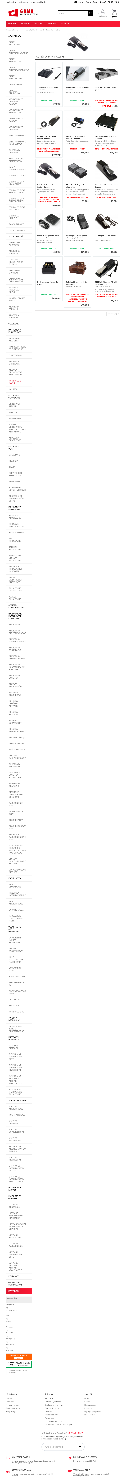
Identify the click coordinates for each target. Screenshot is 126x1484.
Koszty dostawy (51, 1415)
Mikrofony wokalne (14, 677)
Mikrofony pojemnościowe (17, 657)
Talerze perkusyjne (15, 548)
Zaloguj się (11, 2)
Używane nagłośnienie (15, 1244)
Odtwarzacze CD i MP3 (17, 992)
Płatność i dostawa (52, 1408)
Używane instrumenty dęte (15, 1254)
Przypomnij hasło (38, 2)
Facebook (65, 24)
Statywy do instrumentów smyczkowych (16, 1179)
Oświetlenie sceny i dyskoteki (14, 929)
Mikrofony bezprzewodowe (17, 632)
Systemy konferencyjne (16, 606)
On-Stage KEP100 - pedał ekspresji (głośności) (76, 237)
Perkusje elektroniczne (16, 525)
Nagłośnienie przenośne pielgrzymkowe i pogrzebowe (17, 849)
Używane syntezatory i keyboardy (16, 1215)
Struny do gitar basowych (17, 208)
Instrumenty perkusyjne (14, 508)
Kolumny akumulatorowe (17, 730)
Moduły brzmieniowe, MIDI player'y (15, 372)
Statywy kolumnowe (15, 1139)
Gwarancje (49, 1412)
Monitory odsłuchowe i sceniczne (16, 794)
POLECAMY (13, 1276)
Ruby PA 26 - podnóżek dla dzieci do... (76, 283)
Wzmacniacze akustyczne (16, 111)
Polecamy (39, 24)
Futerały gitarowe (13, 1047)
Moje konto (11, 1394)
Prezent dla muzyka (14, 1189)
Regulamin (49, 1398)
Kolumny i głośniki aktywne (14, 703)
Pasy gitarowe (16, 224)
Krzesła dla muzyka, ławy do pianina (17, 1148)
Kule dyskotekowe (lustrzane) (16, 959)
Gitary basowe (16, 85)
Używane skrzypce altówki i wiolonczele (15, 1266)
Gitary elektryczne (15, 77)
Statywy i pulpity (17, 1100)
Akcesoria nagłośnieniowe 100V (17, 837)
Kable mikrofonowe (16, 902)
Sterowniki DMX (17, 976)
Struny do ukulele (14, 217)
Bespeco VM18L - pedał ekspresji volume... (75, 137)
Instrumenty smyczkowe (14, 396)
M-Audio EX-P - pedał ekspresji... (75, 186)
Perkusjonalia (16, 532)
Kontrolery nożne (15, 382)
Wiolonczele (15, 412)
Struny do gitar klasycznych (17, 183)
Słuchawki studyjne (14, 271)
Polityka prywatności (53, 1402)
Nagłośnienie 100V (15, 804)
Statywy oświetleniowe (16, 1130)
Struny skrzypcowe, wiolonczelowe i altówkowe (17, 428)
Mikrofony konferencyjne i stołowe (17, 667)
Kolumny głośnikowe (15, 694)
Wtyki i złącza (16, 910)
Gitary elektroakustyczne (19, 69)
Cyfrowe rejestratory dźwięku (16, 261)
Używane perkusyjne (15, 1236)
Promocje (25, 24)
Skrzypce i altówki (14, 405)
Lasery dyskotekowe (16, 950)
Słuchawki (13, 324)
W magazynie (12, 1310)
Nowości (12, 24)
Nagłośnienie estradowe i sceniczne (15, 616)
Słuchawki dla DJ (16, 984)
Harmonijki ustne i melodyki (17, 488)
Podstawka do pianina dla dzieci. (47, 283)
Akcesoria (14, 1006)
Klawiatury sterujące (14, 362)
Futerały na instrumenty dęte (15, 1056)
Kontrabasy (15, 418)
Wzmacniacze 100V (16, 812)
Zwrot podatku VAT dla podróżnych (58, 1425)
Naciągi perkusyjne (15, 598)
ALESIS (9, 1333)
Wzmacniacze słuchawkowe (16, 280)
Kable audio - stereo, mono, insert (16, 918)
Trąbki (12, 467)
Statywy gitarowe (13, 1122)
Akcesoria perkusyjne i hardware (15, 568)
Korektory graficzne (14, 785)
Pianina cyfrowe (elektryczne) (17, 348)
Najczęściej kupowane (92, 1412)
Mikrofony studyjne (14, 252)
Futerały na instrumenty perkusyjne (15, 1091)
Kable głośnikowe (15, 885)
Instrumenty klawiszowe (14, 331)
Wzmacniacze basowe (16, 120)
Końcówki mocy (17, 750)
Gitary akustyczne (15, 60)
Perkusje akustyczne (15, 516)
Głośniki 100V (16, 820)
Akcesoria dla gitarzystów (16, 160)
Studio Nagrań (15, 236)
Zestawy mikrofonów (15, 685)
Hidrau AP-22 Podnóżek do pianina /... (106, 137)
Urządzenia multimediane (15, 1283)
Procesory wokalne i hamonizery (15, 775)
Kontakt (52, 24)
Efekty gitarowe (17, 136)
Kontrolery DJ (16, 1012)
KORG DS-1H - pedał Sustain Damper (45, 186)
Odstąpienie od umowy (54, 1405)
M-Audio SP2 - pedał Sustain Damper (106, 186)
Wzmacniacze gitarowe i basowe (16, 101)
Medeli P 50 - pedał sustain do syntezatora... (48, 237)
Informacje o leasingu (53, 1421)
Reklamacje (49, 1418)
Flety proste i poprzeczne (16, 474)
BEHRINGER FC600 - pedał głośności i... (105, 89)
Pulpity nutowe (17, 1115)
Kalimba (13, 389)
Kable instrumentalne (17, 168)
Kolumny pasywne (13, 713)
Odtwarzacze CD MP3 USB (17, 871)
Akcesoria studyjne (14, 316)
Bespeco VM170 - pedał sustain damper (46, 137)
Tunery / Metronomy (14, 1019)
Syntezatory (15, 355)
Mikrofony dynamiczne (15, 649)
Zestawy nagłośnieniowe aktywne (17, 861)
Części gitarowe (17, 230)
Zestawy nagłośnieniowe (17, 757)
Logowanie (10, 1398)
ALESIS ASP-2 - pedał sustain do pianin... (77, 89)
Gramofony (15, 1000)
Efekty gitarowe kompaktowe (17, 143)
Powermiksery (16, 743)
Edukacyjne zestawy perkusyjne (15, 558)
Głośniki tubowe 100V (17, 827)
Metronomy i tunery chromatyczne (16, 1028)
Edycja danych (11, 1412)
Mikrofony (14, 625)
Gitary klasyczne (14, 43)
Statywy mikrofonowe (16, 1107)
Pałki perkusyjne (15, 539)
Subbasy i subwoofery (15, 721)
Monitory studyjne (14, 308)
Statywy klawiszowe (15, 1158)
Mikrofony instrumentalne (17, 640)
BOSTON (10, 1350)
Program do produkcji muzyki (15, 289)
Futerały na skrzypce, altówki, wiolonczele (15, 1080)
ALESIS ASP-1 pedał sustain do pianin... (48, 89)
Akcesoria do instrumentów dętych (16, 498)
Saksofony (14, 455)
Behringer (10, 1338)
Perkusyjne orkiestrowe (15, 589)
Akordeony (14, 481)
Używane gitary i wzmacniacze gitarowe (17, 1226)
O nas (86, 1398)
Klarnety (13, 461)
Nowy (9, 1321)
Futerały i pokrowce (13, 1038)
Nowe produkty (90, 1405)
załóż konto (103, 16)
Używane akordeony (14, 1206)
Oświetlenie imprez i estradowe (15, 940)
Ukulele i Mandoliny (14, 92)
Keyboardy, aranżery (14, 339)
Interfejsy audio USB (14, 243)
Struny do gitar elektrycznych (17, 200)
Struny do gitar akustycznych (17, 191)
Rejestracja (23, 2)
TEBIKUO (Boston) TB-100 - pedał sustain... (106, 283)
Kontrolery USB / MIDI (17, 299)
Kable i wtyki (15, 878)
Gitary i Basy (14, 36)
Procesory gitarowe (14, 151)
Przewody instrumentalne (17, 894)
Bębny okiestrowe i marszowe (15, 579)
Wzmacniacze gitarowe (16, 128)
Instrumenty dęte (14, 447)
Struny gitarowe (17, 176)
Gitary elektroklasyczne (18, 52)
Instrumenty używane (14, 1197)
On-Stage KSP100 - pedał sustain (105, 237)
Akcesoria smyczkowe (15, 439)
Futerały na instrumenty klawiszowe (15, 1067)
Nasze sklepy (89, 1415)
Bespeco (10, 1344)
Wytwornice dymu (15, 969)
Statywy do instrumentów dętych (16, 1168)
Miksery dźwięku (17, 737)
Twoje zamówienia (13, 1408)
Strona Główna (12, 30)
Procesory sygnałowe (14, 765)
